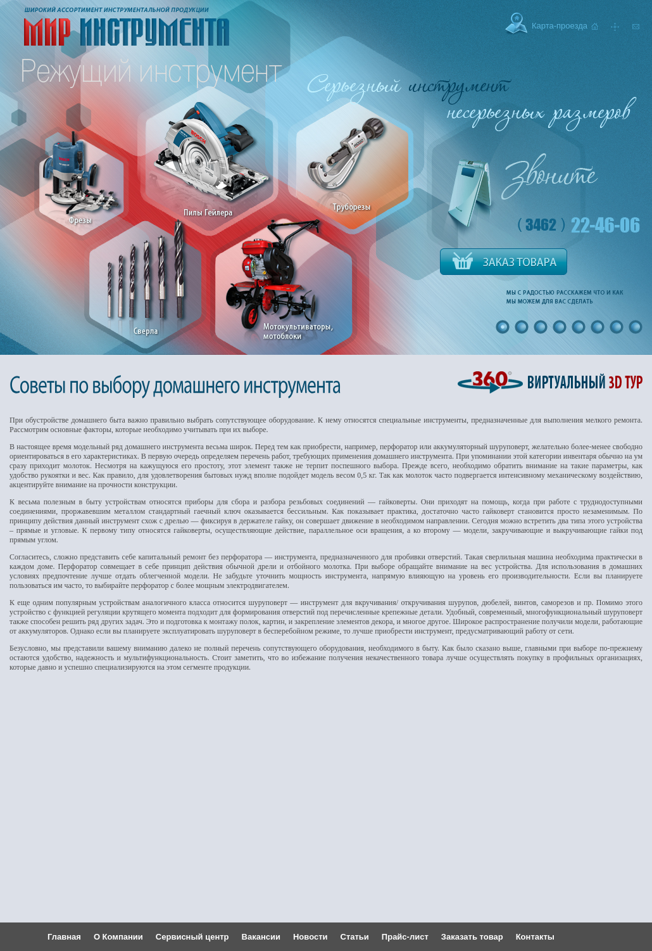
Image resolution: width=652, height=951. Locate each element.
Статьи (355, 936)
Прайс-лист (405, 936)
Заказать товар (472, 936)
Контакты (535, 936)
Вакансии (261, 936)
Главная (64, 936)
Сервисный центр (192, 936)
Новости (310, 936)
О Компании (118, 936)
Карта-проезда (559, 25)
